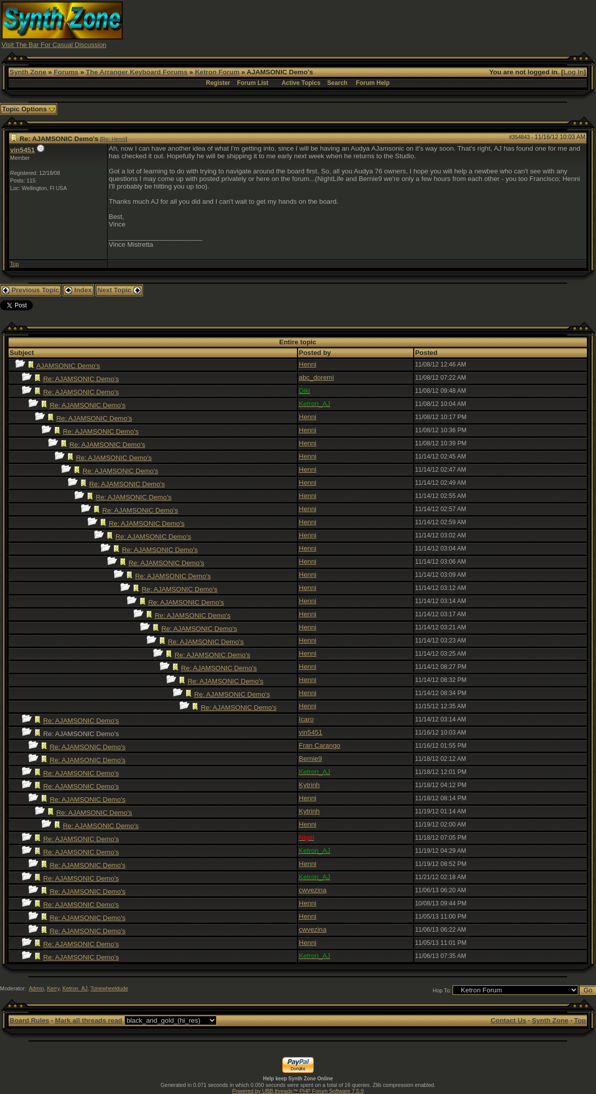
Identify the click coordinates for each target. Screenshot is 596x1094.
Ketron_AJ (75, 988)
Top (14, 264)
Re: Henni (113, 139)
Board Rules (29, 1020)
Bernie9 (310, 758)
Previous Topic (30, 290)
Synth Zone (28, 72)
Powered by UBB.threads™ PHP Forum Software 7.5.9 (298, 1091)
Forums (66, 72)
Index (78, 290)
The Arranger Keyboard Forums (136, 72)
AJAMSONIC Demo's (68, 366)
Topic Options (28, 109)
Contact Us (508, 1020)
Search (337, 82)
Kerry (53, 988)
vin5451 (22, 150)
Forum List (252, 82)
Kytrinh (309, 785)
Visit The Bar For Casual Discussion (54, 45)
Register (218, 82)
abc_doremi (316, 377)
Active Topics (300, 82)
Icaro (306, 719)
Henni (308, 364)
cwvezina (313, 890)
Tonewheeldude (109, 988)
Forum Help (373, 82)
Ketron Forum (217, 72)
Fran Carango (319, 745)
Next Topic (119, 290)
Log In (574, 72)
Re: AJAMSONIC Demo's (81, 379)
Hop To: (442, 990)
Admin (36, 988)
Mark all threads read (88, 1020)
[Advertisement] (410, 24)
